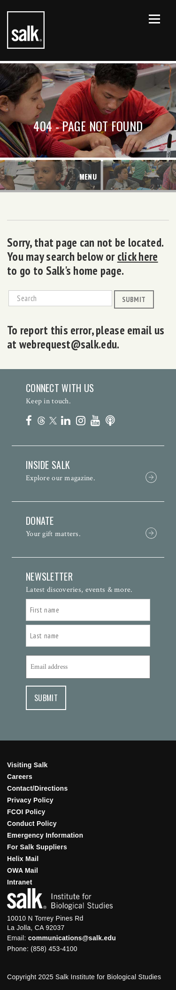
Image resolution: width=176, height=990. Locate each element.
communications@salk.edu (72, 938)
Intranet (19, 882)
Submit (133, 299)
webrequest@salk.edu (68, 344)
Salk (60, 899)
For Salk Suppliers (37, 847)
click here (137, 256)
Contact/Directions (37, 788)
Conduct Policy (32, 823)
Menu (88, 176)
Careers (19, 776)
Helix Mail (22, 858)
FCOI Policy (26, 812)
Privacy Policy (30, 800)
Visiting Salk (27, 765)
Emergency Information (45, 835)
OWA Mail (22, 870)
